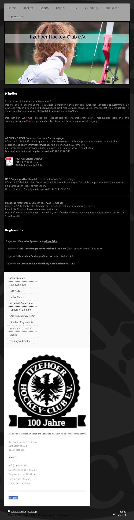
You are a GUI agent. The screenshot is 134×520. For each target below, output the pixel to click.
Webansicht (119, 514)
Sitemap (32, 511)
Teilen (13, 498)
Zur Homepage (55, 138)
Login (123, 511)
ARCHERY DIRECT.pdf (27, 161)
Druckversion (17, 511)
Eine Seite (51, 241)
